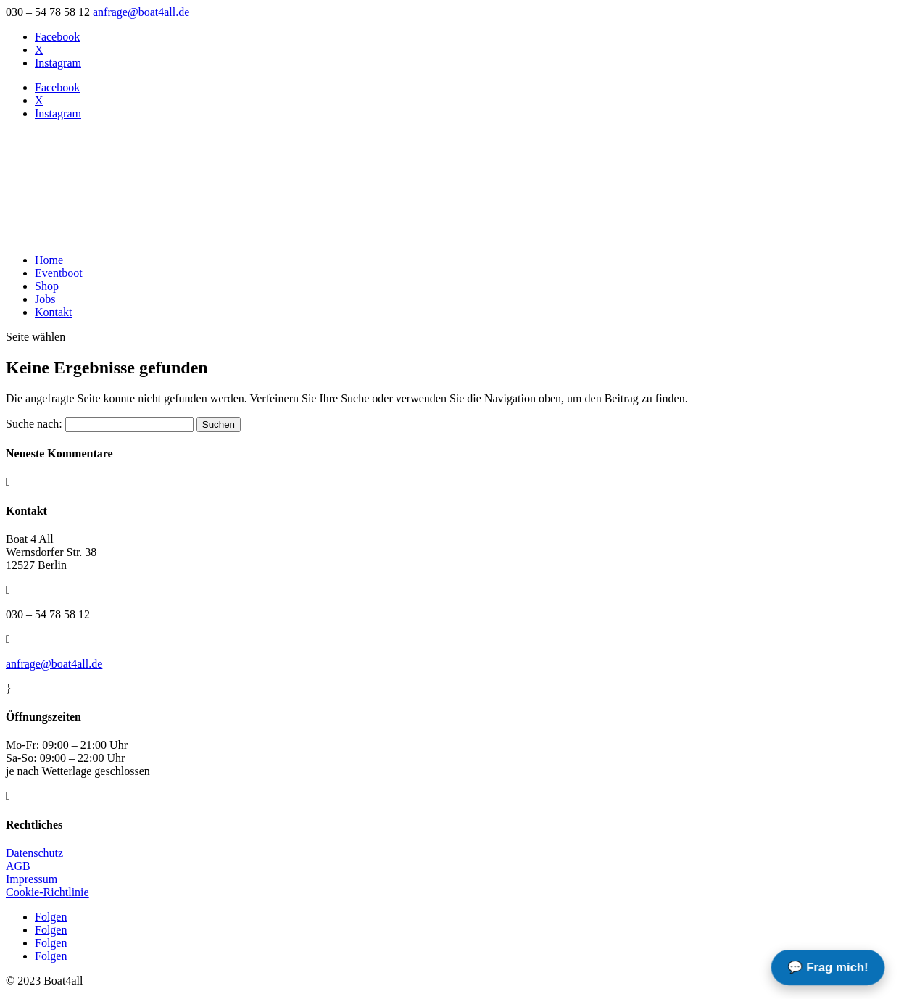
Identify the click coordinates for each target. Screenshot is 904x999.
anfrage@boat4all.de (54, 664)
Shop (47, 286)
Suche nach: (34, 424)
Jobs (45, 299)
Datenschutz (34, 853)
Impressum (31, 879)
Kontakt (53, 312)
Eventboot (59, 273)
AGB (18, 866)
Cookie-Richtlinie (47, 892)
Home (49, 260)
